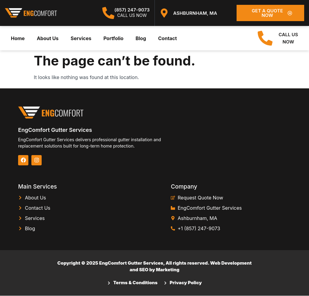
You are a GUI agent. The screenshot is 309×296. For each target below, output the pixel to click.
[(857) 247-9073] (108, 13)
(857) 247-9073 (132, 10)
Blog (140, 38)
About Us (48, 38)
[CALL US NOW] (265, 38)
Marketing (168, 270)
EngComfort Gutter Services (55, 130)
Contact (167, 38)
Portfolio (114, 38)
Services (81, 38)
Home (18, 38)
